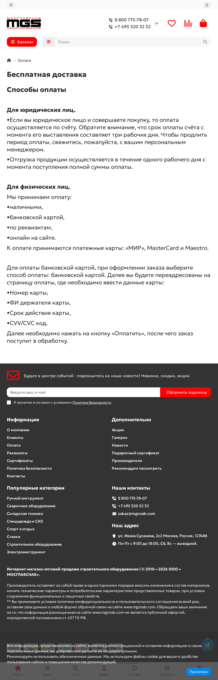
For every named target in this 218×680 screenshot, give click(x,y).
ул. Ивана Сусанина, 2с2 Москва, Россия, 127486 (162, 535)
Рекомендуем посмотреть (137, 468)
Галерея (119, 437)
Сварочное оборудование (31, 506)
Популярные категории (35, 488)
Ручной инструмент (25, 498)
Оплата (13, 445)
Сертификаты (20, 460)
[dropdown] (11, 5)
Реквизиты (17, 453)
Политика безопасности (29, 468)
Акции (118, 430)
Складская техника (25, 513)
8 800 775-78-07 (128, 20)
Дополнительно (131, 420)
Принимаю (199, 671)
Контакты (16, 476)
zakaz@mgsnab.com (136, 513)
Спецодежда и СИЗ (25, 521)
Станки (13, 536)
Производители (127, 460)
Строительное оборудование (34, 544)
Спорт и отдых (20, 529)
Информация (23, 420)
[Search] (133, 42)
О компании (18, 430)
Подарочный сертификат (136, 453)
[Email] (83, 392)
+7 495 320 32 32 (129, 27)
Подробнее (128, 662)
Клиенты (15, 437)
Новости (120, 445)
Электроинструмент (26, 552)
